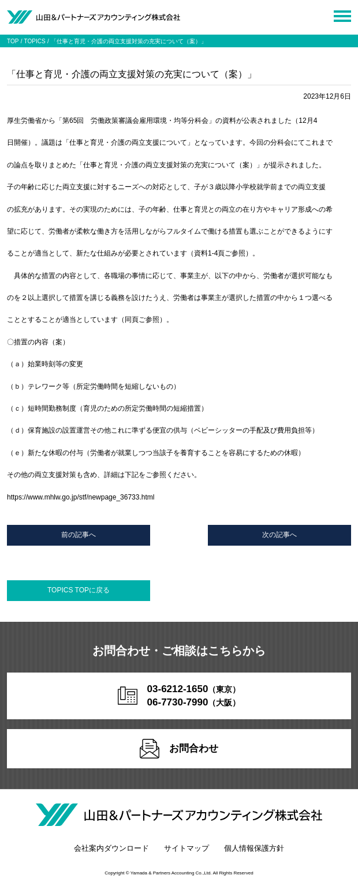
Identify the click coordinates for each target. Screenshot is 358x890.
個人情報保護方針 (254, 848)
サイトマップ (186, 848)
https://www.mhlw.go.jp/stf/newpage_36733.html (80, 497)
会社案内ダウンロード (111, 848)
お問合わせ (179, 748)
